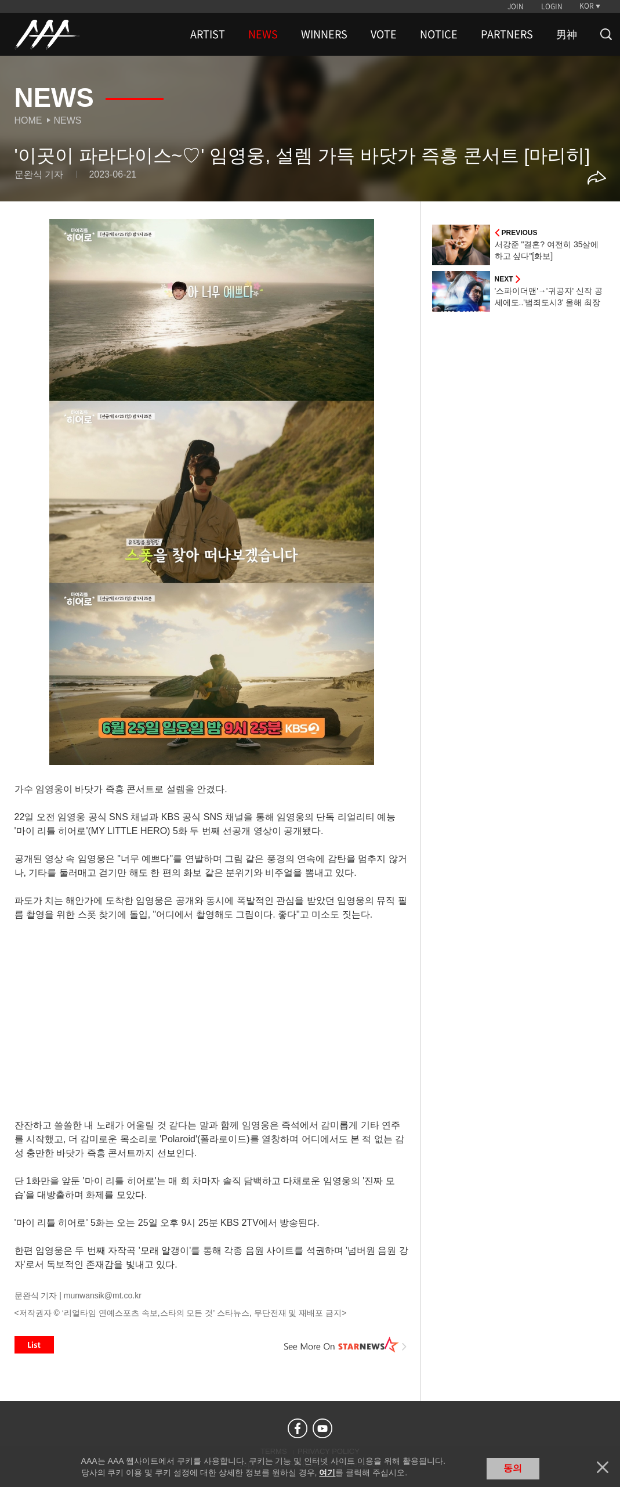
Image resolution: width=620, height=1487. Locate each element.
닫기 (602, 1467)
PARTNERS (507, 34)
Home (28, 120)
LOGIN (552, 6)
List (34, 1345)
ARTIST (207, 34)
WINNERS (324, 34)
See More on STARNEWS (345, 1345)
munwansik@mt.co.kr (103, 1295)
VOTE (384, 34)
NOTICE (439, 34)
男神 (566, 34)
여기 (327, 1472)
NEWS (263, 34)
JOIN (515, 6)
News (68, 120)
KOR (586, 5)
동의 (512, 1468)
